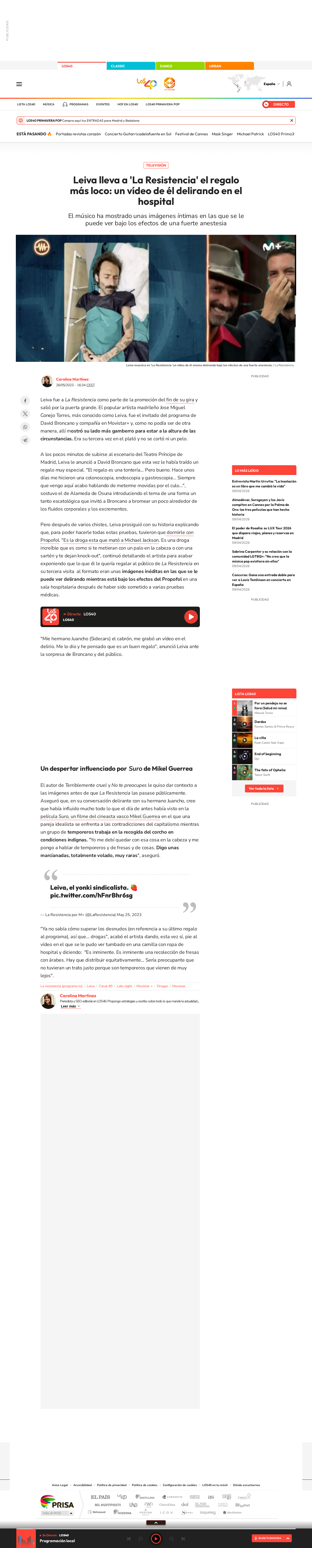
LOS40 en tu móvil (215, 1485)
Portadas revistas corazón (78, 133)
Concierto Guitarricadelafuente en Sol (138, 133)
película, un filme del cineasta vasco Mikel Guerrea (100, 816)
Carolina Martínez (72, 379)
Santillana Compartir (172, 1497)
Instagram (127, 1433)
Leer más (68, 1006)
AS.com (208, 1497)
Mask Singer (222, 133)
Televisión (156, 165)
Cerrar (292, 120)
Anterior (129, 1539)
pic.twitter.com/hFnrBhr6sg (91, 895)
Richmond (97, 1511)
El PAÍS (100, 1497)
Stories (185, 1433)
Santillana (146, 1497)
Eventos (103, 104)
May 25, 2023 (129, 914)
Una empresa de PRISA (57, 1501)
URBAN (215, 66)
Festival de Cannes (191, 133)
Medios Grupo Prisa (56, 1513)
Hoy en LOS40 (127, 104)
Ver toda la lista (261, 788)
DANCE (166, 66)
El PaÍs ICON (166, 1511)
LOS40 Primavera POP (163, 104)
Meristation (232, 1511)
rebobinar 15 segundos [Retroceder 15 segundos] (140, 1539)
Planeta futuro (221, 1503)
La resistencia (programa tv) (61, 986)
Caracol (242, 1497)
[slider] (156, 1528)
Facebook (25, 400)
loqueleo (208, 1511)
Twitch (175, 1433)
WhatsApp (25, 427)
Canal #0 (105, 986)
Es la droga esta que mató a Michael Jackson (111, 540)
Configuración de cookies (180, 1485)
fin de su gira (180, 399)
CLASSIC (118, 66)
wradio (148, 1503)
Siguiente (183, 1539)
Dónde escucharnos (246, 1485)
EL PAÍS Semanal (203, 1503)
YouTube (146, 1433)
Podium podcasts (145, 1511)
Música (48, 104)
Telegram (25, 440)
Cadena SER (193, 1497)
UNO (133, 1503)
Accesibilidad (82, 1485)
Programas (78, 104)
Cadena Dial (185, 1503)
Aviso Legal (60, 1485)
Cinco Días (166, 1503)
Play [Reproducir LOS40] (156, 1539)
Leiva (91, 986)
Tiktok (136, 1433)
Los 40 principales (124, 1497)
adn (225, 1497)
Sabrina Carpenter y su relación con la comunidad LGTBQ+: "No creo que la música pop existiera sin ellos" (262, 556)
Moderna (121, 1511)
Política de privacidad (112, 1485)
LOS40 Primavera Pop (287, 133)
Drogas (162, 986)
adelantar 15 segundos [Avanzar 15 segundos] (172, 1539)
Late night (124, 986)
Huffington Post (107, 1503)
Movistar (178, 986)
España (269, 84)
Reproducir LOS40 (191, 617)
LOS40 (67, 66)
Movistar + (144, 986)
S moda (186, 1511)
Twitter (25, 413)
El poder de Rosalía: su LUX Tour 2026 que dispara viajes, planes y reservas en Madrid (263, 533)
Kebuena (238, 1503)
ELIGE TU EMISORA (270, 1538)
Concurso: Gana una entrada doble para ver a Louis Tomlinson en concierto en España (263, 580)
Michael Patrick (250, 133)
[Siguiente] (293, 133)
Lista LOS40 (26, 104)
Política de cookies (144, 1485)
